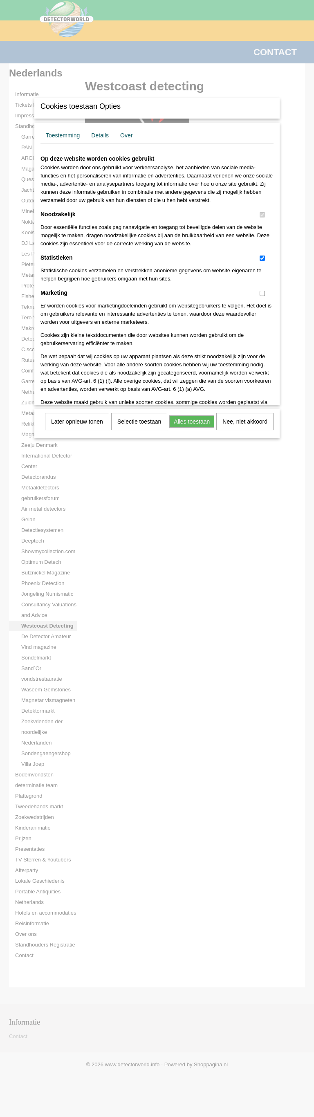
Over (126, 135)
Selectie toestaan (139, 421)
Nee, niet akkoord (244, 421)
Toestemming (63, 135)
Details (100, 135)
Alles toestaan (192, 421)
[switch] (262, 215)
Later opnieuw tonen (77, 421)
